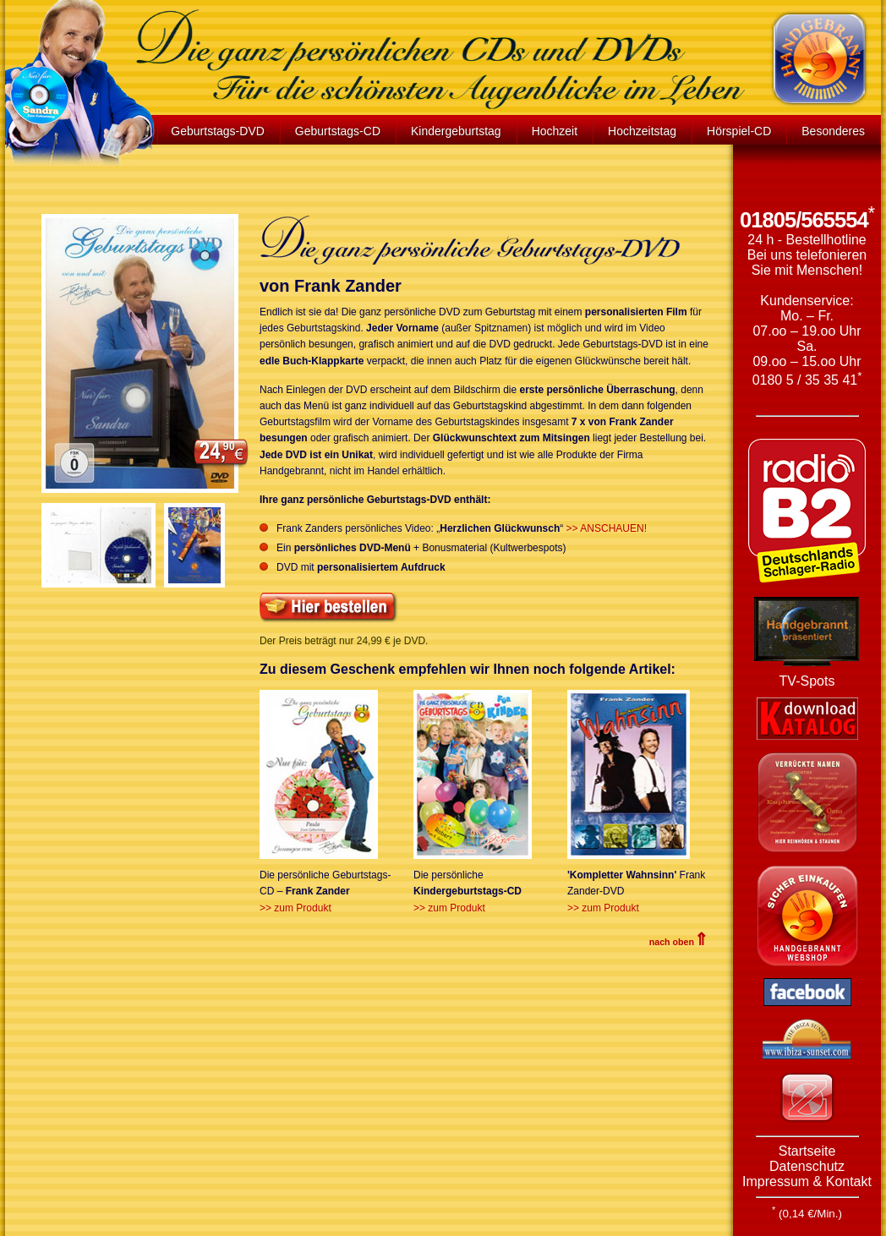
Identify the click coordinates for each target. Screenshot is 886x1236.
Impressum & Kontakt (807, 1181)
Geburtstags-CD (337, 131)
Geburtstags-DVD (217, 131)
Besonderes (833, 131)
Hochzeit (554, 131)
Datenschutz (807, 1166)
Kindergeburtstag (456, 131)
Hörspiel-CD (739, 131)
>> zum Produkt (295, 908)
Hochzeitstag (642, 131)
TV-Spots (807, 681)
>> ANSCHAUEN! (606, 528)
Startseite (807, 1151)
